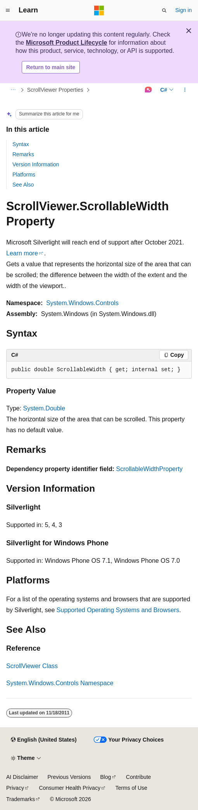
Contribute (138, 777)
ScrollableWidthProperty (149, 469)
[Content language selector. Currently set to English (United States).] (43, 740)
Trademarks (20, 799)
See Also (23, 185)
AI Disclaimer (22, 777)
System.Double (44, 408)
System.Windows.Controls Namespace (60, 683)
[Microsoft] (99, 10)
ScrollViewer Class (32, 666)
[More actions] (185, 90)
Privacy (15, 788)
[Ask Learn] (148, 90)
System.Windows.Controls (82, 303)
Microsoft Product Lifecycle (66, 42)
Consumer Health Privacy (69, 788)
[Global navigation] (7, 10)
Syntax (20, 144)
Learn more (22, 253)
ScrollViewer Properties (55, 90)
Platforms (23, 174)
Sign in (183, 10)
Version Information (35, 164)
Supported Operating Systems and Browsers (118, 610)
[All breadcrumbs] (13, 90)
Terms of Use (131, 788)
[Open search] (164, 10)
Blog (105, 777)
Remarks (23, 154)
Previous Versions (69, 777)
